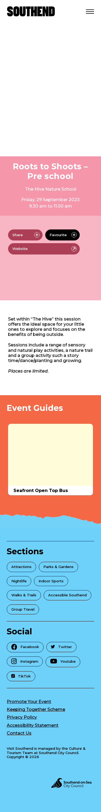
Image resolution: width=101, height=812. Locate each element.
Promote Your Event (29, 701)
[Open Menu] (89, 11)
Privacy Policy (22, 717)
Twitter (61, 647)
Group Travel (22, 609)
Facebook (25, 647)
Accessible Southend (67, 595)
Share (26, 235)
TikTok (21, 676)
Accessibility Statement (32, 725)
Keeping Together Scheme (36, 709)
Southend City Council (58, 753)
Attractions (21, 567)
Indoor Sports (51, 581)
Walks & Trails (23, 595)
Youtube (63, 661)
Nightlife (19, 581)
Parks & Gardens (58, 567)
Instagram (24, 661)
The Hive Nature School (50, 189)
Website (44, 249)
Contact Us (19, 733)
